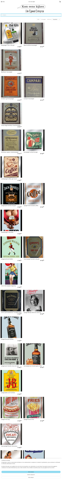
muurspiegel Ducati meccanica (50, 217)
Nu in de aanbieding (26, 444)
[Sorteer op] (56, 19)
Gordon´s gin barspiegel (7, 68)
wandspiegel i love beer (48, 117)
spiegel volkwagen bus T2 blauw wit (50, 266)
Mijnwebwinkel (44, 477)
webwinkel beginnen (34, 477)
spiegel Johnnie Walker (7, 142)
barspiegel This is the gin (7, 43)
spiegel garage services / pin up (50, 291)
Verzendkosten (25, 435)
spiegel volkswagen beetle (29, 390)
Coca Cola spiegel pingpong (49, 142)
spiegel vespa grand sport (49, 365)
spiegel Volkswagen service (8, 365)
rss (29, 477)
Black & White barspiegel (28, 43)
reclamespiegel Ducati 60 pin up (9, 241)
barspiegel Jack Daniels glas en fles (31, 192)
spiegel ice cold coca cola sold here (51, 316)
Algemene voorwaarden (27, 437)
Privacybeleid (24, 439)
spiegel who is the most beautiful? (31, 316)
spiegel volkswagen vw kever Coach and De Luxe (29, 266)
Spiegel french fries (27, 217)
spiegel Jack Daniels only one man (10, 192)
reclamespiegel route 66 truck (50, 415)
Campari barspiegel (27, 68)
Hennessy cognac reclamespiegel (9, 92)
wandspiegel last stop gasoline (30, 415)
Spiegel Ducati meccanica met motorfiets (50, 241)
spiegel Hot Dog (5, 217)
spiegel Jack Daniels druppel (8, 117)
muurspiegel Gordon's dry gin (29, 142)
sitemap (27, 477)
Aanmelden (45, 444)
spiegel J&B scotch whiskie (49, 192)
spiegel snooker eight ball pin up (9, 266)
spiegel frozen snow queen (49, 341)
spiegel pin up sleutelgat (48, 390)
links (22, 442)
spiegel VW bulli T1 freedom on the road (30, 365)
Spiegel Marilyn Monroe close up (30, 167)
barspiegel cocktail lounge (29, 92)
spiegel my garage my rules (29, 291)
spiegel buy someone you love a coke (9, 415)
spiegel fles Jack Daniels (48, 167)
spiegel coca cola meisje (7, 341)
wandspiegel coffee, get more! (50, 92)
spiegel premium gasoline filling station (9, 291)
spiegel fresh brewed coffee (29, 117)
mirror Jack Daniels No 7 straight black (9, 167)
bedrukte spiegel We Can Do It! (30, 241)
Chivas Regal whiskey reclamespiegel (47, 67)
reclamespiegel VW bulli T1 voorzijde (29, 340)
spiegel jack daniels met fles (8, 316)
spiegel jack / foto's (6, 390)
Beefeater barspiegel (47, 43)
